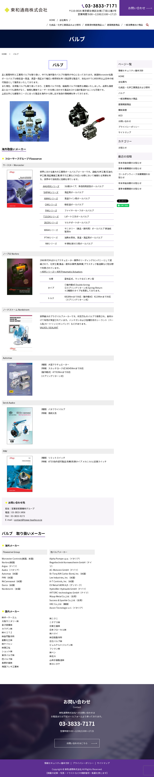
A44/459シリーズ (51, 186)
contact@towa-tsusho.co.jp (28, 519)
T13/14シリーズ (51, 216)
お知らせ (122, 147)
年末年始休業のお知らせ (130, 162)
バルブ (121, 93)
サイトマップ (124, 132)
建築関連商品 (113, 24)
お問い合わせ (136, 8)
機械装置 (122, 109)
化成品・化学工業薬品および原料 (65, 24)
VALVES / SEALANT (49, 327)
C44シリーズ (51, 204)
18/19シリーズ (51, 222)
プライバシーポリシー (128, 126)
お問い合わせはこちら (77, 743)
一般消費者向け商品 (133, 24)
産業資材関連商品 (93, 24)
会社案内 (63, 19)
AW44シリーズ (51, 198)
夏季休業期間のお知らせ (130, 168)
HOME (52, 19)
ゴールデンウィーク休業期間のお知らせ (134, 176)
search (148, 24)
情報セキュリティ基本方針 (130, 70)
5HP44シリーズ (51, 192)
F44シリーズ (51, 210)
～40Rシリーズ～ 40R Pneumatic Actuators (61, 271)
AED (120, 115)
